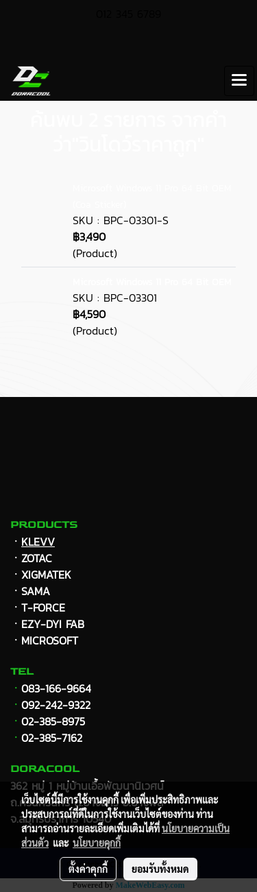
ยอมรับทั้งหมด (160, 869)
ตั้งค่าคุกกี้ (88, 869)
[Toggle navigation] (239, 81)
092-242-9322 (55, 705)
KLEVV (38, 541)
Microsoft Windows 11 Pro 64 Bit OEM (152, 282)
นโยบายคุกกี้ (97, 842)
